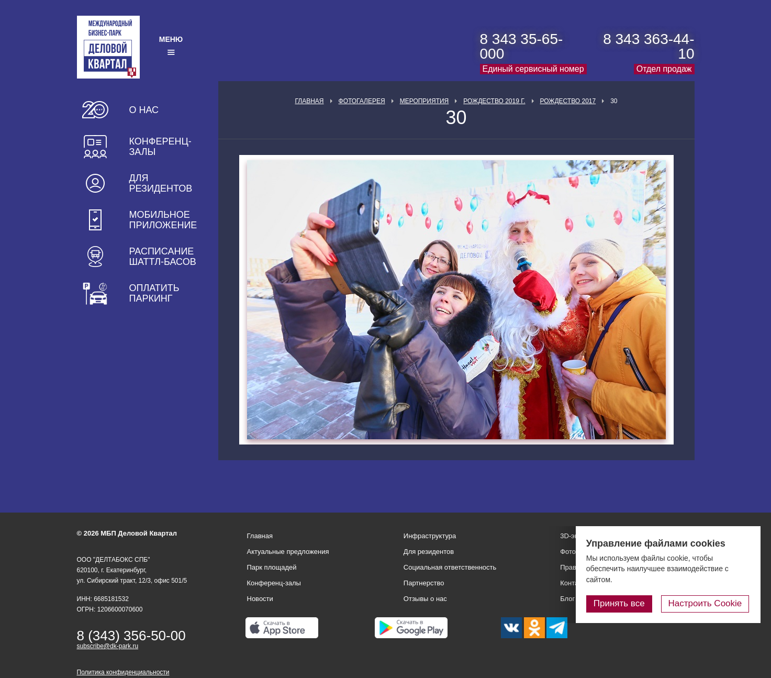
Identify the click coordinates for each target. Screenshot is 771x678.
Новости (260, 599)
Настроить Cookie (706, 603)
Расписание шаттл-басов (162, 256)
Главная (309, 101)
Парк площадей (272, 567)
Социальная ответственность (450, 567)
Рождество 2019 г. (494, 101)
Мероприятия (424, 101)
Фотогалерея (362, 101)
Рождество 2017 (568, 101)
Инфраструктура (430, 536)
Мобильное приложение (163, 219)
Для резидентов (161, 183)
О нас (144, 110)
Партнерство (424, 583)
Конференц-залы (160, 146)
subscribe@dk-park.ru (108, 646)
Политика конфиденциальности (123, 672)
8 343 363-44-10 (648, 46)
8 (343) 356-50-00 (131, 635)
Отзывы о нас (425, 599)
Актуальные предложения (288, 551)
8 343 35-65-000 (521, 46)
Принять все (620, 603)
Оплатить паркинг (154, 293)
